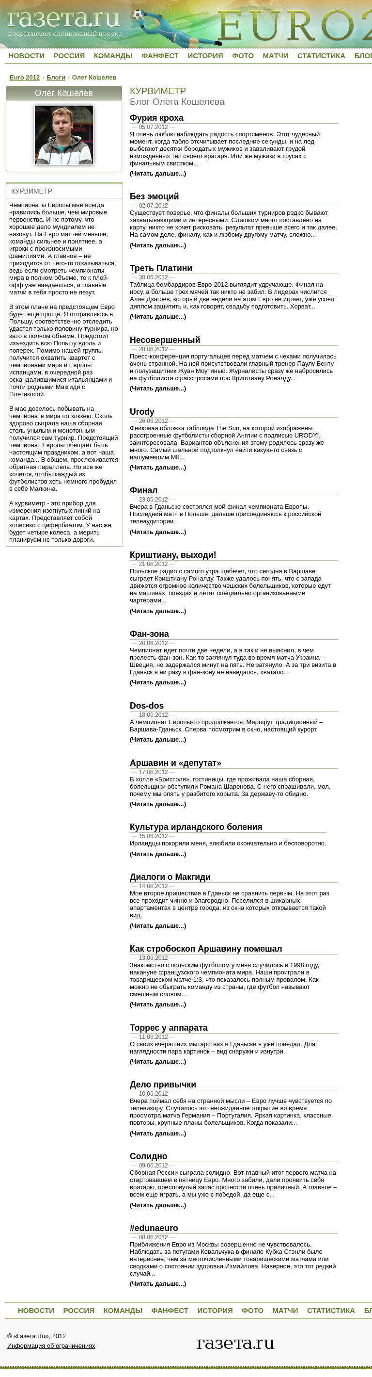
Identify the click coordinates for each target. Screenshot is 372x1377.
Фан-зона (149, 634)
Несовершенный (165, 340)
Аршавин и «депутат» (175, 763)
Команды (113, 55)
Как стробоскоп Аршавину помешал (206, 949)
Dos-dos (147, 706)
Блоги (55, 77)
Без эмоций (154, 196)
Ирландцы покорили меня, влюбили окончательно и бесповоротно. (228, 843)
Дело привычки (163, 1084)
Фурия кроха (157, 118)
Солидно (149, 1156)
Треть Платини (161, 268)
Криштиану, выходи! (173, 555)
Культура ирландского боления (196, 827)
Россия (69, 55)
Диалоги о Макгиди (170, 877)
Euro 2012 (25, 77)
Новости (26, 55)
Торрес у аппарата (169, 1028)
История (205, 55)
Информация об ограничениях (51, 1345)
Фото (243, 55)
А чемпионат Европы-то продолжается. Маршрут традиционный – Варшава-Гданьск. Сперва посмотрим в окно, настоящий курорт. (226, 725)
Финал (143, 490)
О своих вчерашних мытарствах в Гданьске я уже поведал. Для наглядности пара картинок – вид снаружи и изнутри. (222, 1047)
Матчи (276, 55)
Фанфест (160, 55)
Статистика (321, 55)
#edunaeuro (154, 1228)
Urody (142, 412)
